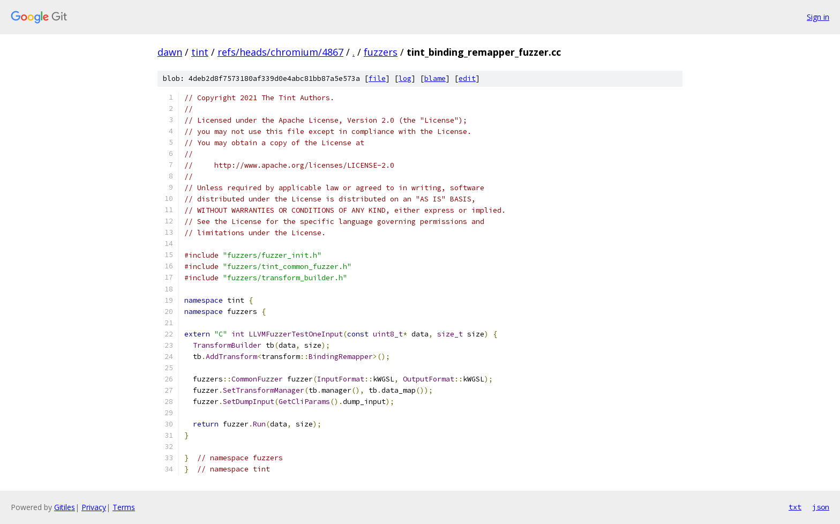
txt (795, 507)
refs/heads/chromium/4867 (280, 52)
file (377, 78)
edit (467, 78)
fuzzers (381, 52)
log (405, 78)
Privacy (93, 507)
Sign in (818, 17)
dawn (170, 52)
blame (435, 78)
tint (199, 52)
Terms (123, 507)
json (820, 507)
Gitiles (64, 507)
